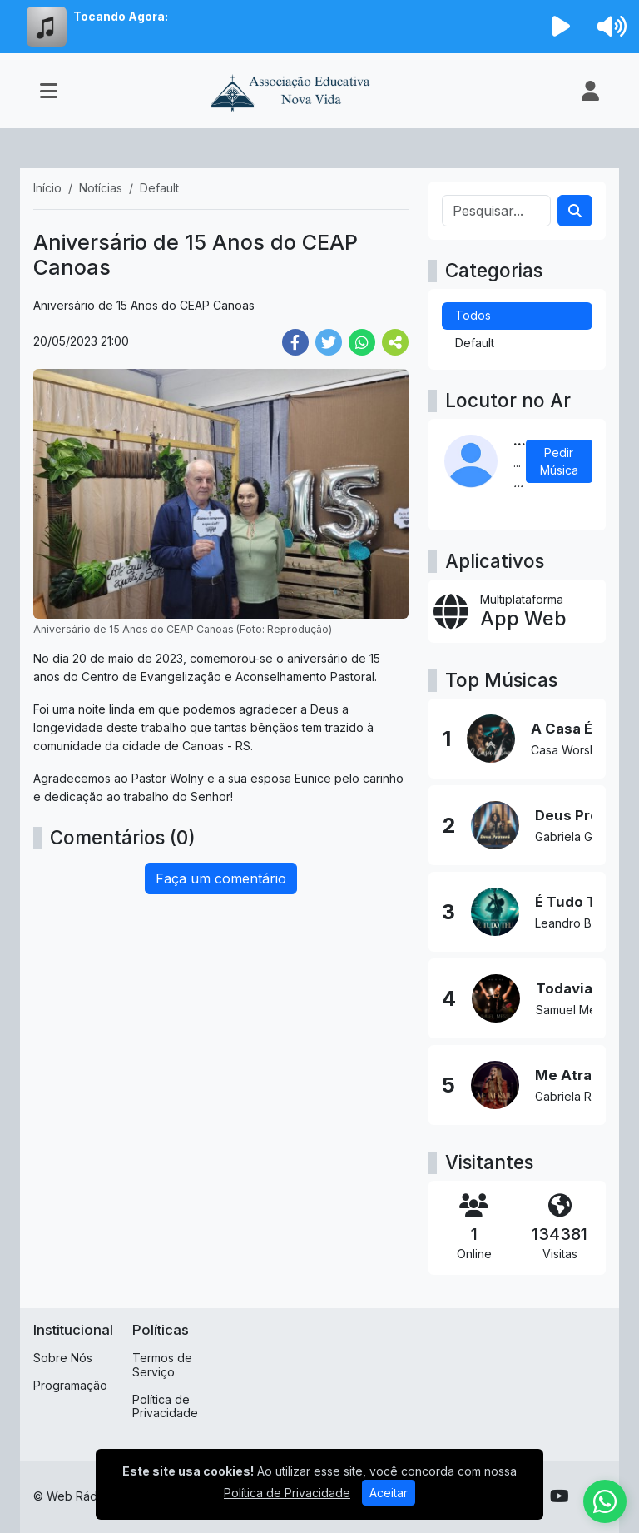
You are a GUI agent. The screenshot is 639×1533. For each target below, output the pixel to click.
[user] (590, 90)
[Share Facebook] (295, 342)
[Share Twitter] (328, 342)
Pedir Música (559, 461)
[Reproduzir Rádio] (561, 27)
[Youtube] (559, 1496)
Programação (70, 1385)
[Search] (574, 210)
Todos (473, 315)
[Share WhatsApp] (362, 342)
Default (474, 343)
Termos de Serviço (162, 1365)
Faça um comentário (221, 878)
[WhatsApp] (605, 1501)
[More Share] (395, 342)
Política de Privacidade (165, 1406)
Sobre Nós (62, 1358)
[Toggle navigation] (48, 90)
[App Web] (517, 611)
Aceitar (388, 1493)
